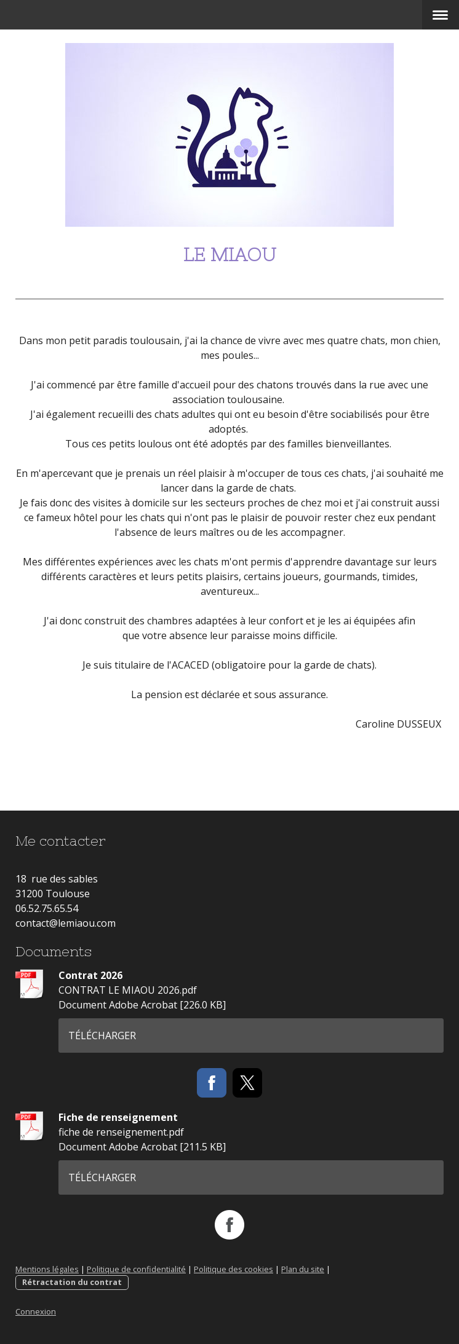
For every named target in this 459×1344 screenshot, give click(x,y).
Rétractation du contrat (72, 1281)
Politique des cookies (233, 1269)
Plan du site (302, 1269)
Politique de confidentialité (136, 1269)
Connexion (35, 1311)
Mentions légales (47, 1269)
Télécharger (102, 1035)
